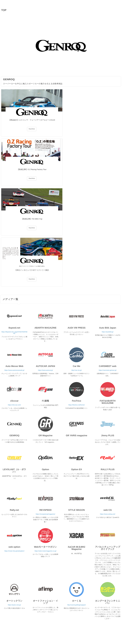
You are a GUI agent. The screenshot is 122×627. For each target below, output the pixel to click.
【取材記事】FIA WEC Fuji (101, 122)
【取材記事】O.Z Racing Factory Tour (61, 122)
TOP (3, 10)
